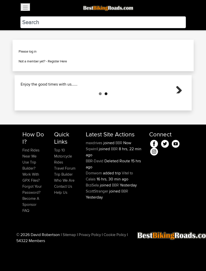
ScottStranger (97, 216)
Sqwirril (92, 174)
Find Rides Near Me (30, 178)
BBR (118, 168)
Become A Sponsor (30, 226)
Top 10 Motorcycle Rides (63, 181)
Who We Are (64, 205)
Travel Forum (64, 193)
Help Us (60, 217)
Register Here (57, 61)
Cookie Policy (115, 259)
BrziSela (93, 210)
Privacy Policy (90, 259)
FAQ (25, 235)
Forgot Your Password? (32, 214)
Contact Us (63, 211)
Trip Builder (63, 199)
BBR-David (95, 186)
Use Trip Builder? (29, 190)
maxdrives (94, 168)
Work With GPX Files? (31, 202)
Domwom (94, 198)
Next (177, 101)
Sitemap (69, 259)
